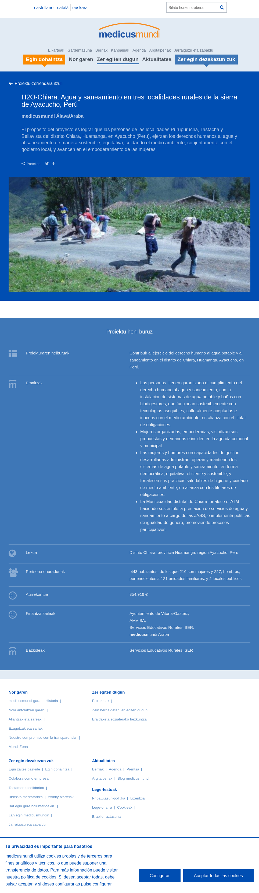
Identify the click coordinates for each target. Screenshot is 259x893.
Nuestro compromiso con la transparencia (42, 738)
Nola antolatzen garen (26, 710)
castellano (43, 7)
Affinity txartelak (61, 797)
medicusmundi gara (25, 701)
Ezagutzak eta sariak (25, 728)
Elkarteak (56, 50)
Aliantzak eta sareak (25, 719)
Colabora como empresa (29, 778)
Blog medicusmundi (133, 778)
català (63, 7)
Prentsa (133, 769)
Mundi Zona (18, 747)
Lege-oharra (102, 807)
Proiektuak (100, 701)
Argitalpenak (160, 50)
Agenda (139, 50)
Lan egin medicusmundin (29, 815)
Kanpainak (120, 50)
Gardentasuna (79, 50)
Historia (52, 701)
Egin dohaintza (57, 769)
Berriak (101, 50)
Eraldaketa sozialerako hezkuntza (119, 719)
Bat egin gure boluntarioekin (31, 806)
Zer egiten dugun (118, 59)
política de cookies (38, 877)
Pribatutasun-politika (108, 798)
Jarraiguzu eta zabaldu (193, 50)
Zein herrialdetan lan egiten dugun (120, 710)
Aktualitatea (156, 59)
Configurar (160, 875)
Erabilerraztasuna (106, 817)
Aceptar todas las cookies (218, 875)
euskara (80, 7)
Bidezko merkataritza (26, 797)
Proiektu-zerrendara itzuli (38, 83)
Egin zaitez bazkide (24, 769)
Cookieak (124, 807)
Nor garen (81, 59)
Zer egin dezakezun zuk (31, 760)
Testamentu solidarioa (26, 788)
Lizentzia (137, 798)
